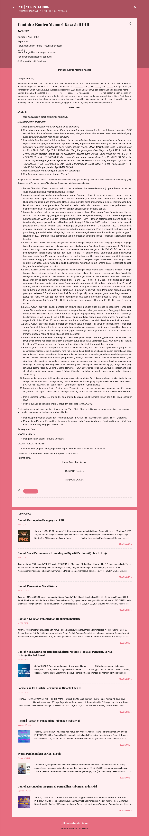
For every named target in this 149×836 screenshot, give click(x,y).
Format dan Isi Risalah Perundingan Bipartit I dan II (49, 688)
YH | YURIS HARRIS (34, 7)
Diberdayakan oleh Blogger (74, 823)
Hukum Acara (30, 491)
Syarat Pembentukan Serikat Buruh (39, 753)
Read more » (125, 544)
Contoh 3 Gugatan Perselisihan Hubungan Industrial (49, 619)
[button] (130, 24)
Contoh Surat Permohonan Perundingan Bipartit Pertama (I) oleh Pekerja (62, 553)
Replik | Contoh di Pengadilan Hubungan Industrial (49, 720)
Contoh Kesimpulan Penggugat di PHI (41, 520)
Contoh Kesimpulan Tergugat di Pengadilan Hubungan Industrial (57, 786)
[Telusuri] (135, 7)
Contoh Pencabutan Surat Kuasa (37, 586)
